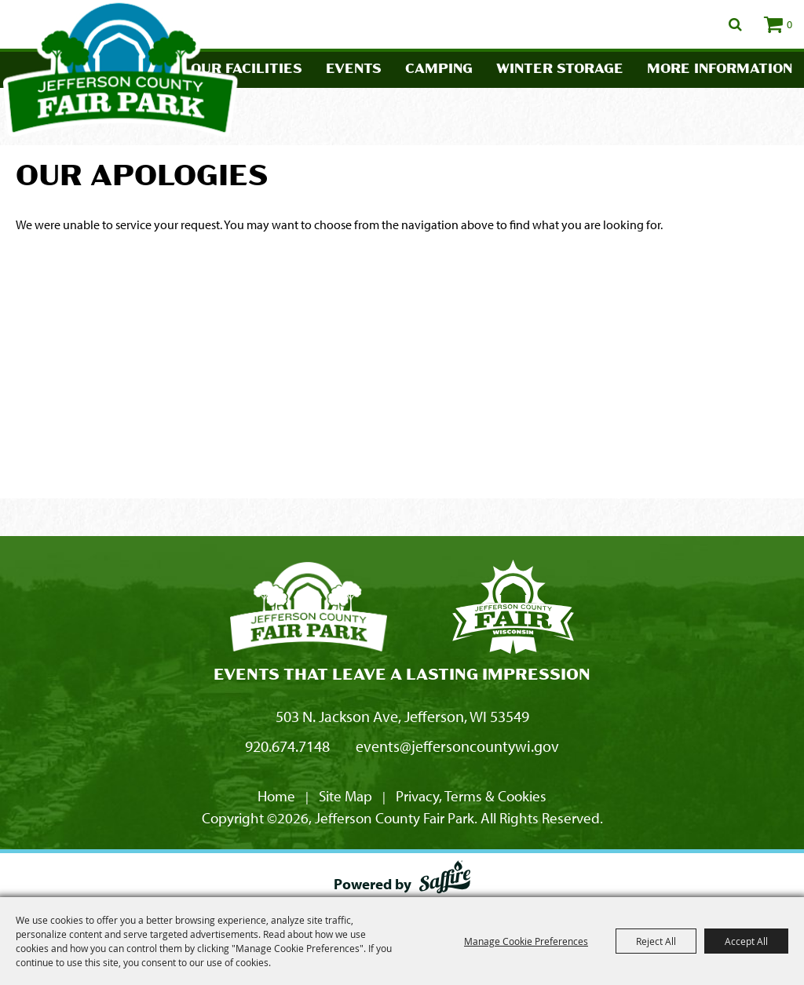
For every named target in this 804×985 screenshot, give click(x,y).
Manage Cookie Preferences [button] (526, 941)
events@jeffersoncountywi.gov (457, 746)
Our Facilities (246, 69)
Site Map (345, 795)
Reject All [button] (656, 941)
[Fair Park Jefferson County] (512, 609)
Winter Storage (559, 69)
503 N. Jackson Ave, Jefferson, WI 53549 (402, 716)
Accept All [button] (746, 941)
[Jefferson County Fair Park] (308, 609)
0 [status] (789, 24)
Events (354, 69)
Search (735, 24)
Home (276, 795)
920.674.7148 (287, 746)
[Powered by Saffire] (444, 879)
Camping (439, 69)
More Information (719, 69)
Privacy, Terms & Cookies (471, 795)
